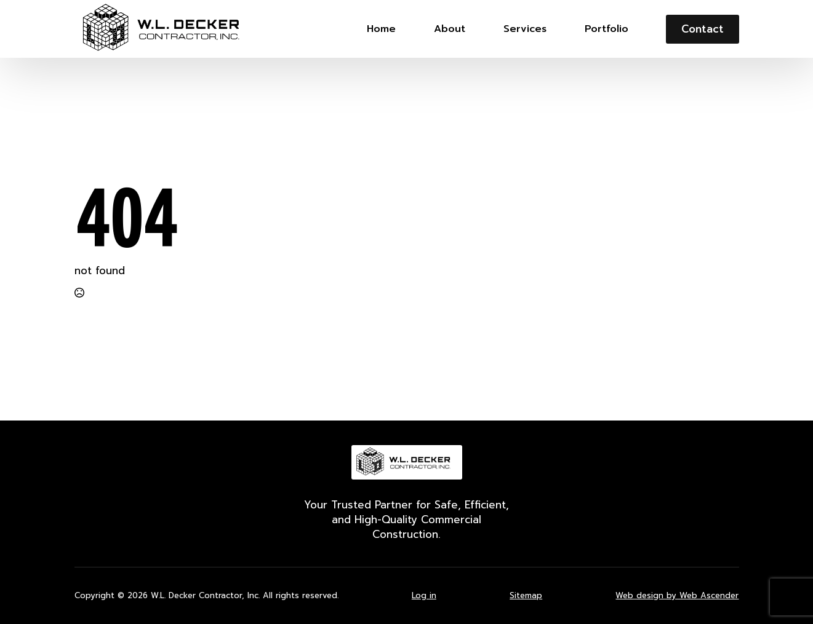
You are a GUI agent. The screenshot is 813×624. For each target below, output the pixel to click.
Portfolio (606, 29)
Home (381, 29)
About (449, 29)
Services (525, 29)
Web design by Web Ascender (677, 595)
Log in (424, 595)
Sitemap (526, 595)
